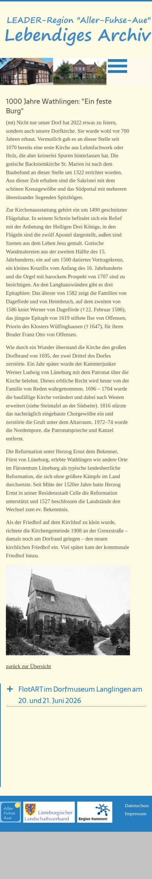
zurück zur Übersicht (28, 666)
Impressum (135, 813)
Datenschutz (137, 805)
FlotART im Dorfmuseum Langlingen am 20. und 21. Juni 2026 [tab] (80, 695)
